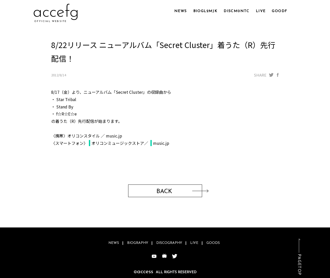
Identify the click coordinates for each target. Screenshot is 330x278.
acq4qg (59, 12)
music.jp (161, 143)
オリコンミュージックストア (117, 143)
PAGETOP (299, 264)
